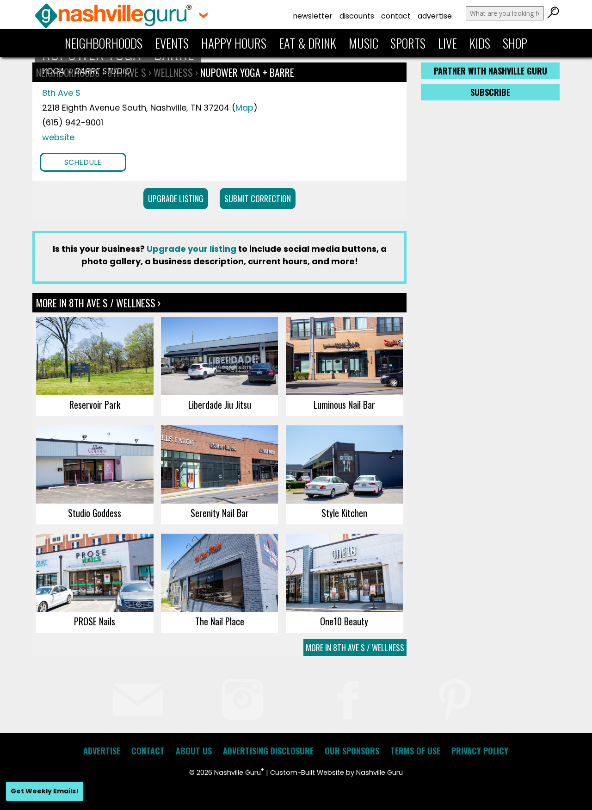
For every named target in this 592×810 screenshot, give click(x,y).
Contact (396, 16)
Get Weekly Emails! (45, 791)
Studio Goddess (94, 513)
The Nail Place (219, 621)
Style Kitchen (344, 513)
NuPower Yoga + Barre (247, 72)
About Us (194, 751)
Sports (408, 43)
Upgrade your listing (191, 249)
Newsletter (313, 16)
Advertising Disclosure (268, 751)
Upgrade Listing (176, 199)
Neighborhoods (103, 43)
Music (363, 43)
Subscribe (490, 92)
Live (447, 43)
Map (244, 107)
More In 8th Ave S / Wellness (355, 648)
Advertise (435, 16)
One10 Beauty (344, 621)
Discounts (356, 16)
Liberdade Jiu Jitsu (219, 404)
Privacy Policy (479, 751)
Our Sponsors (352, 751)
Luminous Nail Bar (344, 404)
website (58, 137)
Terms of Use (415, 751)
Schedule (82, 162)
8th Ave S (61, 93)
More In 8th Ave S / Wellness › (98, 302)
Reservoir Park (94, 404)
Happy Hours (233, 43)
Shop (515, 43)
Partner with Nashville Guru (490, 71)
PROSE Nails (94, 621)
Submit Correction (257, 199)
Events (172, 43)
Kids (479, 43)
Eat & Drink (307, 43)
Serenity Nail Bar (220, 513)
